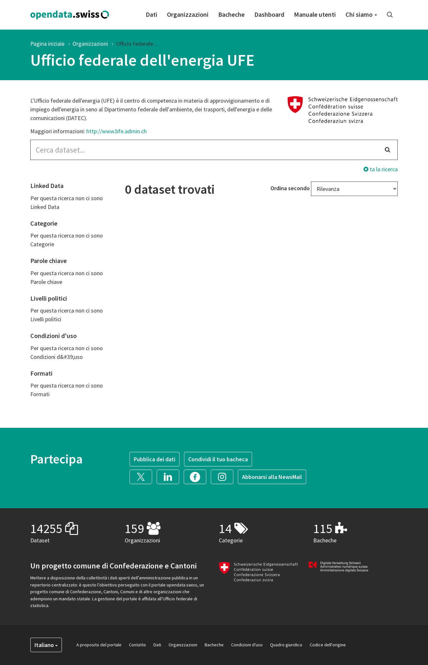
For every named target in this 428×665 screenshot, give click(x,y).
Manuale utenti (315, 14)
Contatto (137, 645)
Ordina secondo (290, 188)
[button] (143, 476)
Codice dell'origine (328, 645)
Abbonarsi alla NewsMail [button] (272, 477)
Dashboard (269, 14)
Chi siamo (361, 14)
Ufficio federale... (136, 43)
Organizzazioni (188, 14)
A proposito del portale (99, 645)
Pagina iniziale (47, 43)
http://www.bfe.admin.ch (116, 131)
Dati (151, 14)
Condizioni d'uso (247, 645)
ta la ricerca (381, 169)
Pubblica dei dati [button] (154, 459)
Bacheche (231, 14)
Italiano (46, 645)
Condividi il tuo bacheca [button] (218, 459)
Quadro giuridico (286, 645)
